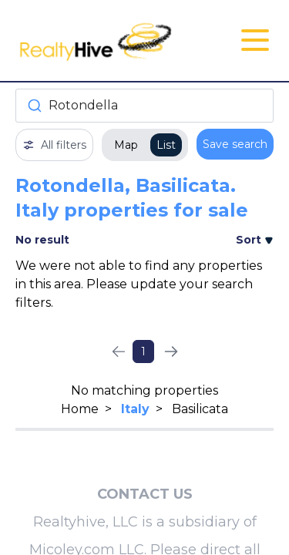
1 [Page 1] (143, 351)
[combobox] (144, 106)
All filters (54, 145)
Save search (235, 144)
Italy (135, 409)
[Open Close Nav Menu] (255, 40)
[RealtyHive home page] (101, 40)
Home (80, 409)
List (166, 145)
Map (126, 145)
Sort (255, 240)
